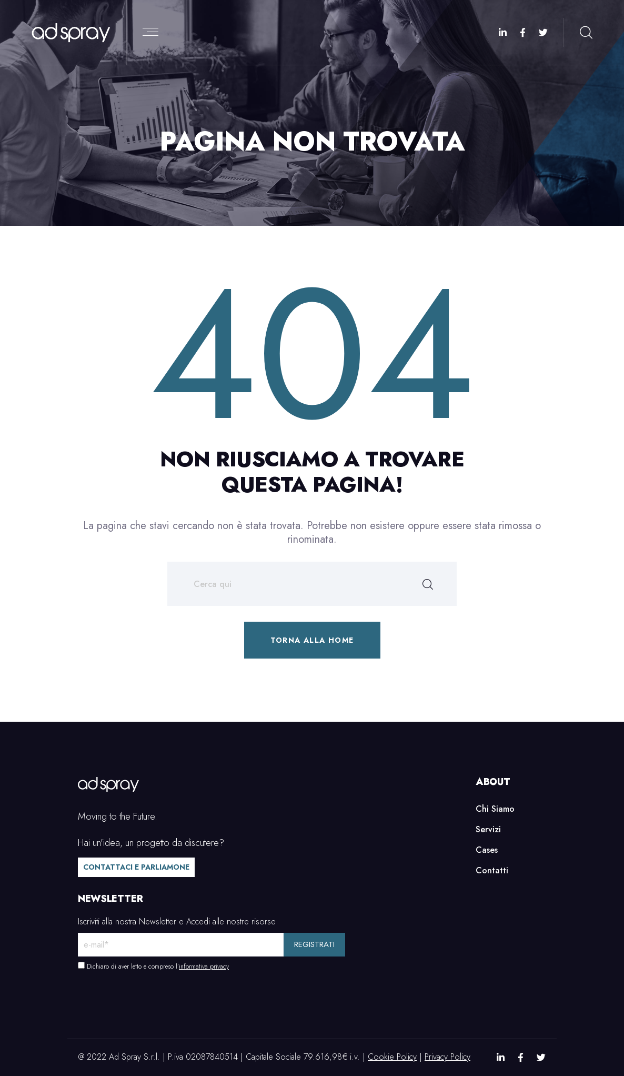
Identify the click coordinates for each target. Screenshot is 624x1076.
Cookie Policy (392, 1057)
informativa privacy (204, 966)
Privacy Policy (447, 1057)
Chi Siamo (495, 809)
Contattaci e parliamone (136, 867)
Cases (487, 850)
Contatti (492, 870)
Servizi (488, 829)
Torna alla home (312, 640)
